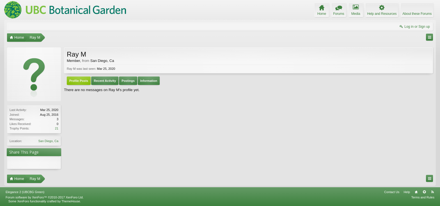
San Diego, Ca (48, 141)
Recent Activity (105, 80)
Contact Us (391, 192)
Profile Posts (78, 80)
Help (407, 192)
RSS (432, 192)
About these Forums (417, 14)
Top (424, 192)
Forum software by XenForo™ (45, 197)
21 (56, 128)
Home (416, 192)
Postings (128, 80)
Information (148, 80)
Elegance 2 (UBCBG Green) (25, 192)
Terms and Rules (422, 197)
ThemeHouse (70, 201)
